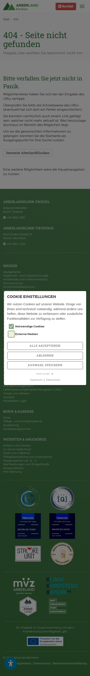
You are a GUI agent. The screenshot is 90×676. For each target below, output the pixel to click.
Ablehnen (45, 355)
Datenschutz (53, 379)
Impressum (36, 379)
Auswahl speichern (45, 365)
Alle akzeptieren (45, 346)
